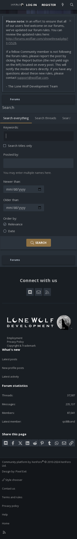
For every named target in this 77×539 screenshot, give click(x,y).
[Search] (71, 5)
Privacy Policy (15, 342)
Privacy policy (10, 506)
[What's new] (62, 5)
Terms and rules (12, 497)
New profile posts (13, 368)
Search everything (16, 118)
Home (5, 523)
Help (5, 514)
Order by (9, 218)
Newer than (11, 181)
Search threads (45, 118)
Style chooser (12, 480)
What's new (11, 349)
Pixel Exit (21, 471)
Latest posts (9, 359)
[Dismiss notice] (69, 21)
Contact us (8, 488)
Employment (14, 338)
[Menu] (5, 4)
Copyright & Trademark (21, 345)
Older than (10, 200)
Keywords (10, 127)
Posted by (10, 154)
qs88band (68, 421)
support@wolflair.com (32, 77)
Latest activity (10, 376)
